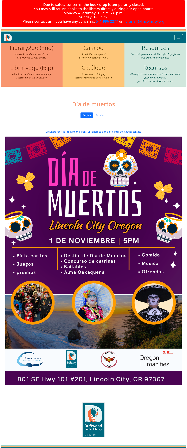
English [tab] (87, 115)
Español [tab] (100, 115)
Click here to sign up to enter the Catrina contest (114, 131)
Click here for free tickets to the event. (66, 131)
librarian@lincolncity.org (144, 21)
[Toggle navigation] (178, 37)
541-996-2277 (107, 21)
